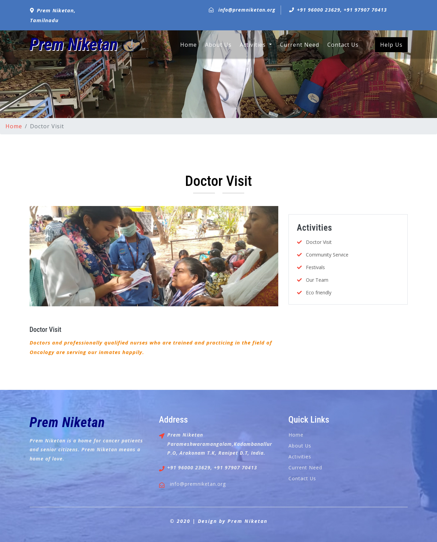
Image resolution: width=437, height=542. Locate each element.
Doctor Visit (46, 329)
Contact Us (343, 44)
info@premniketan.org (247, 9)
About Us (218, 44)
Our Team (317, 280)
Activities (299, 456)
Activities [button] (253, 44)
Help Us (391, 44)
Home (188, 44)
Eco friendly (318, 292)
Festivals (315, 267)
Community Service (327, 254)
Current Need (299, 44)
